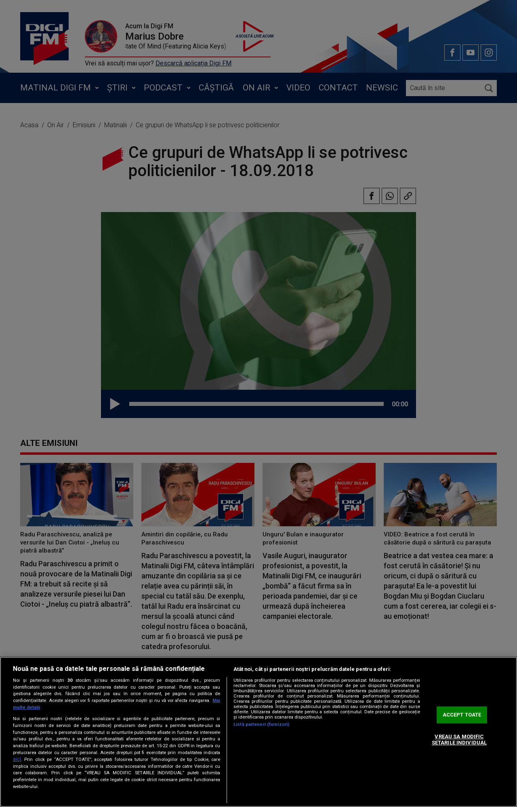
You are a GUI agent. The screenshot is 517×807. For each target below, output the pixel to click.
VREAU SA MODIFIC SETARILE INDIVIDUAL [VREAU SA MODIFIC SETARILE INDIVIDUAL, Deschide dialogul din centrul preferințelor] (459, 739)
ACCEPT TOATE (462, 715)
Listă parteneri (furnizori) (261, 724)
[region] (258, 732)
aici (17, 759)
